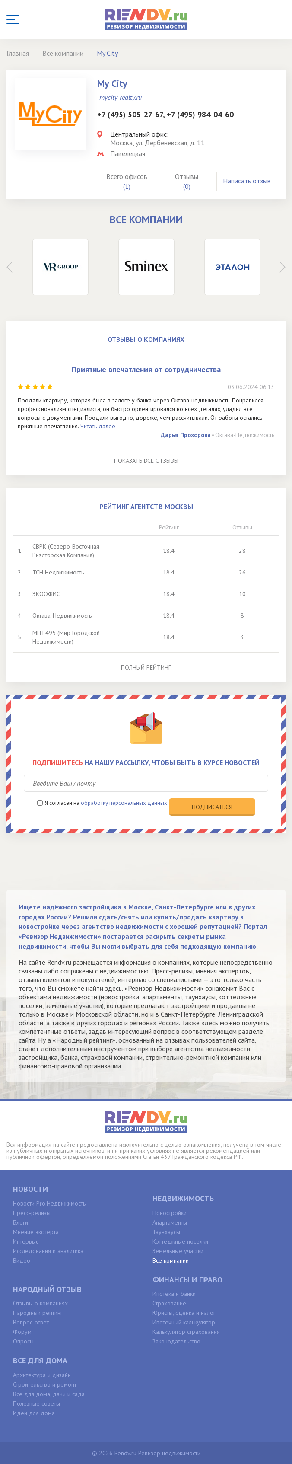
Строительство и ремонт (44, 1384)
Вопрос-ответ (31, 1322)
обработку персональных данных (124, 803)
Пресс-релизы (32, 1213)
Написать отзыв (247, 180)
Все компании (170, 1260)
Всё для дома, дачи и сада (49, 1394)
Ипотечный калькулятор (183, 1322)
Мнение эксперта (36, 1232)
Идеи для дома (34, 1413)
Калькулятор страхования (186, 1332)
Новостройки (169, 1213)
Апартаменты (169, 1222)
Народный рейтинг (38, 1313)
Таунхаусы (166, 1232)
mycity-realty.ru (120, 97)
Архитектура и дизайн (42, 1375)
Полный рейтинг (146, 667)
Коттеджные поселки (180, 1241)
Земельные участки (177, 1251)
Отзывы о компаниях (40, 1303)
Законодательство (176, 1341)
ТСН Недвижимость (58, 572)
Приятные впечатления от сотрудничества (146, 369)
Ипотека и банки (174, 1294)
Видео (21, 1260)
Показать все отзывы (146, 461)
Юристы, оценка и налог (184, 1313)
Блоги (20, 1222)
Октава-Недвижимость (244, 435)
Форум (22, 1332)
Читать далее (97, 426)
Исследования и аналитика (48, 1251)
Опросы (23, 1341)
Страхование (169, 1303)
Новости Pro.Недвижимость (49, 1203)
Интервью (26, 1241)
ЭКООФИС (46, 594)
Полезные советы (36, 1403)
